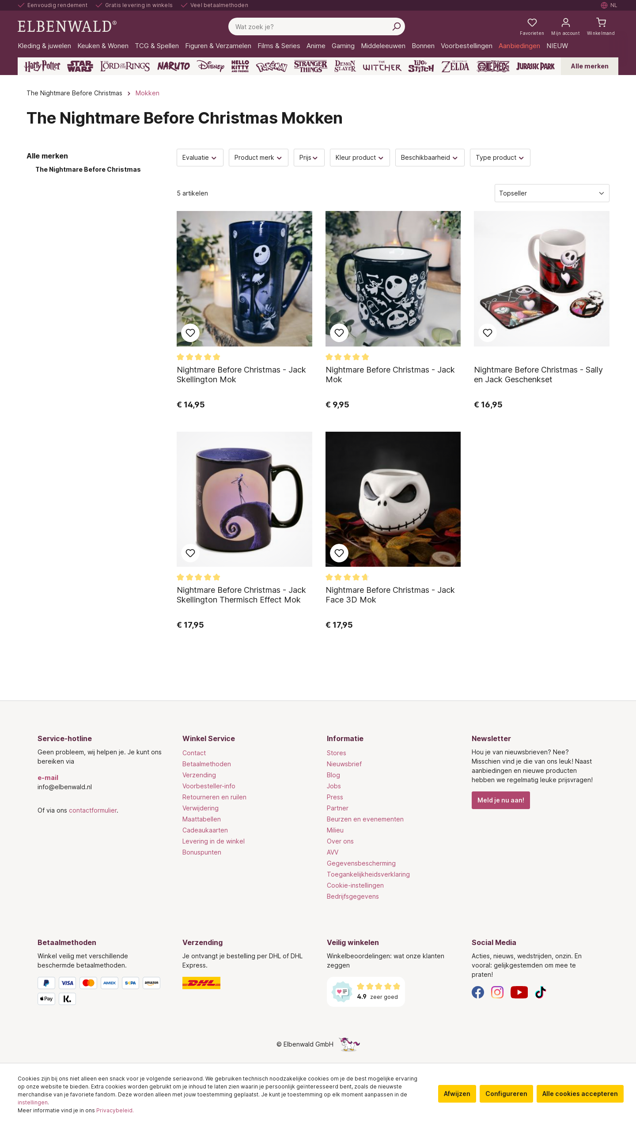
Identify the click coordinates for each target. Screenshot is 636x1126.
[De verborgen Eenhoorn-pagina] (349, 1044)
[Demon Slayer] (345, 66)
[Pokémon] (272, 66)
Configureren (506, 1093)
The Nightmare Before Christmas (88, 169)
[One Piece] (493, 66)
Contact (194, 753)
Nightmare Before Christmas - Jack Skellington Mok (241, 374)
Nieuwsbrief (344, 764)
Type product (500, 157)
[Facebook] (478, 991)
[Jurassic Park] (535, 66)
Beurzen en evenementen (365, 819)
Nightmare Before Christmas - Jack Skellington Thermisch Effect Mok (241, 594)
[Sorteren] (552, 193)
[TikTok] (540, 991)
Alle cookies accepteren (580, 1093)
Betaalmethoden (206, 764)
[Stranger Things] (311, 66)
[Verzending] (246, 983)
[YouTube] (519, 991)
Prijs (309, 157)
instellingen (33, 1102)
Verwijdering (200, 808)
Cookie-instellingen (355, 885)
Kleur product (360, 157)
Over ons (340, 841)
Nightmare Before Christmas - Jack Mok (390, 374)
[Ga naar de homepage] (67, 26)
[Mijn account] (565, 26)
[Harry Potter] (42, 66)
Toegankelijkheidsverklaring (368, 874)
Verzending (199, 775)
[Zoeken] (396, 26)
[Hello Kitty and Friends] (240, 66)
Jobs (334, 786)
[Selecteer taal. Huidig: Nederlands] (609, 5)
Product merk (259, 157)
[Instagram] (497, 991)
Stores (336, 753)
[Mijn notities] (532, 26)
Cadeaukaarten (205, 830)
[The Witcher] (382, 66)
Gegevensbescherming (361, 863)
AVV (332, 852)
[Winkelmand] (600, 26)
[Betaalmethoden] (101, 993)
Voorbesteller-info (208, 786)
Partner (337, 808)
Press (335, 797)
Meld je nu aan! (500, 800)
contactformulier (93, 810)
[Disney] (210, 66)
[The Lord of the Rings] (125, 66)
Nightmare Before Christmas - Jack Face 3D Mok (390, 594)
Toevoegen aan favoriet (190, 333)
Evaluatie (200, 157)
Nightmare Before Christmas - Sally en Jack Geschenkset (538, 374)
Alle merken (590, 66)
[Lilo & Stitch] (421, 66)
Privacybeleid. (115, 1110)
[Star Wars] (80, 66)
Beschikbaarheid (430, 157)
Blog (333, 775)
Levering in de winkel (213, 841)
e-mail (48, 777)
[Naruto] (173, 66)
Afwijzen (457, 1093)
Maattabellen (201, 819)
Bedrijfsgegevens (353, 896)
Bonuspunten (201, 852)
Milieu (335, 830)
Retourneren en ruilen (214, 797)
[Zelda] (455, 66)
